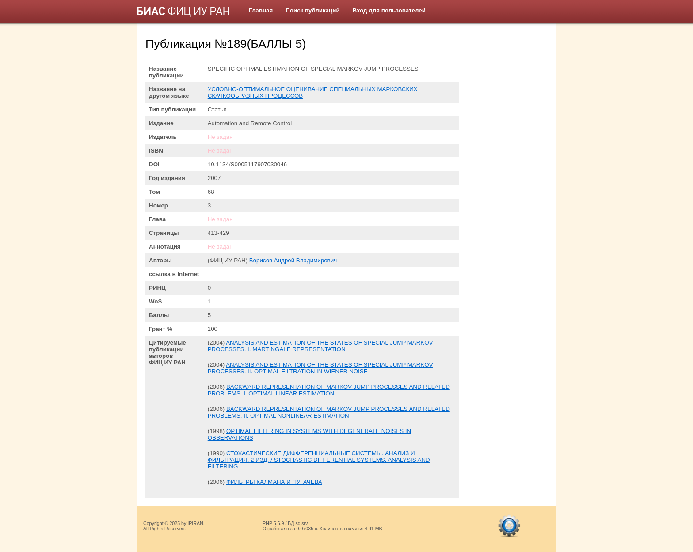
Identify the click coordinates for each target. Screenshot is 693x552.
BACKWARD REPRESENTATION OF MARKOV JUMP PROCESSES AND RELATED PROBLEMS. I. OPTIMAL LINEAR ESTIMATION (329, 390)
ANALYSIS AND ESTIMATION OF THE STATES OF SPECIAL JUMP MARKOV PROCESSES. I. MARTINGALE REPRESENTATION (320, 346)
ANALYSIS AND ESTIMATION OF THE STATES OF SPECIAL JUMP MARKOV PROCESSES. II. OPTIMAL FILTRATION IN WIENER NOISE (320, 368)
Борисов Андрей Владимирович (293, 260)
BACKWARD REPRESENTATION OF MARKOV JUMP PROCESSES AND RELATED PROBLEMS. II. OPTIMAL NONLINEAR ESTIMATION (329, 412)
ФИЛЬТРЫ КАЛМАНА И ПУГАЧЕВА (274, 482)
